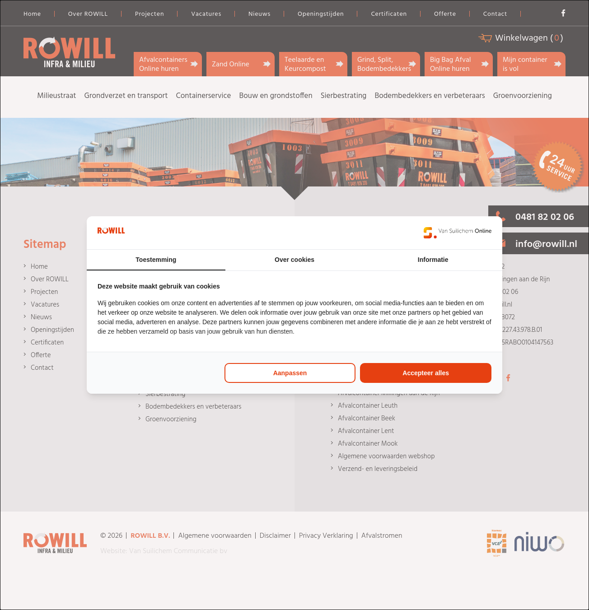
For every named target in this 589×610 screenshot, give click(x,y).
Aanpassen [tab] (290, 373)
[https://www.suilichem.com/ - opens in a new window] (457, 232)
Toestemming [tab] (156, 259)
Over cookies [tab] (294, 259)
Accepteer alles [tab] (425, 373)
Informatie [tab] (433, 259)
